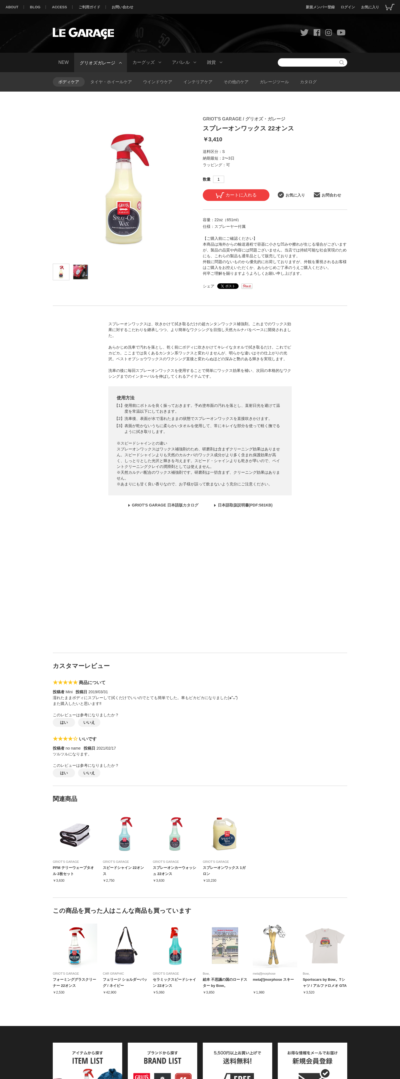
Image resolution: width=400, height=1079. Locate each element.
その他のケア (236, 81)
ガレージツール (274, 81)
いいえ (89, 722)
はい (64, 722)
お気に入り (370, 7)
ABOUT (12, 7)
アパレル (181, 62)
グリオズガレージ (97, 62)
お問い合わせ (122, 7)
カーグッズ (143, 62)
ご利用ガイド (89, 7)
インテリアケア (197, 81)
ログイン (348, 7)
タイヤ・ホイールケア (111, 81)
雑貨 (211, 62)
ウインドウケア (157, 81)
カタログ (308, 81)
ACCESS (59, 7)
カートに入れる (236, 195)
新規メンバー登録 (320, 7)
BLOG (35, 7)
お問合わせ (327, 195)
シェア (208, 286)
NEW (63, 62)
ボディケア (68, 81)
